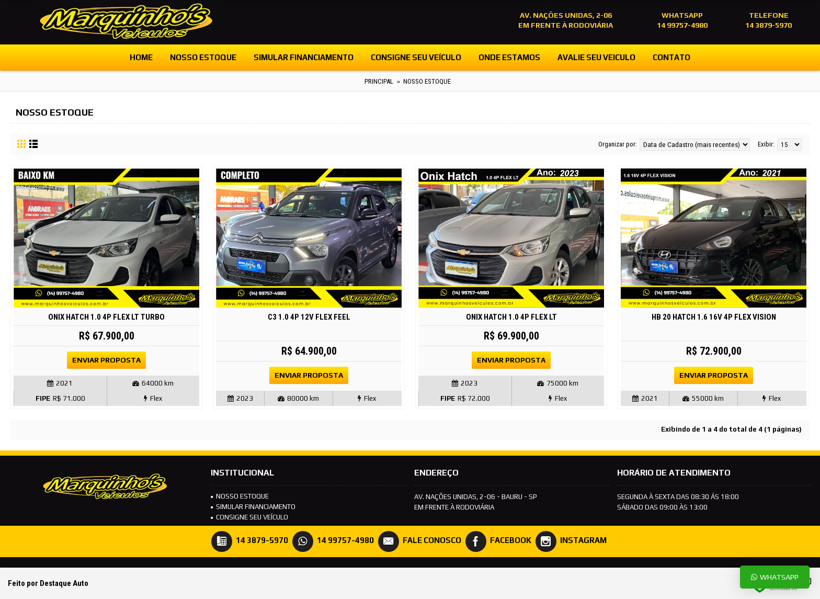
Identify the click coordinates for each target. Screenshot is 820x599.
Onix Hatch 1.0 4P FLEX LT (511, 317)
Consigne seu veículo (249, 517)
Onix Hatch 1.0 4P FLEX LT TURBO (106, 317)
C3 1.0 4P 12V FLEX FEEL (309, 317)
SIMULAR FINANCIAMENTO (253, 507)
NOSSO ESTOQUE (240, 496)
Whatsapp (775, 576)
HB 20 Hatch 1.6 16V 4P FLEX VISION (714, 317)
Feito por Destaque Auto (48, 583)
